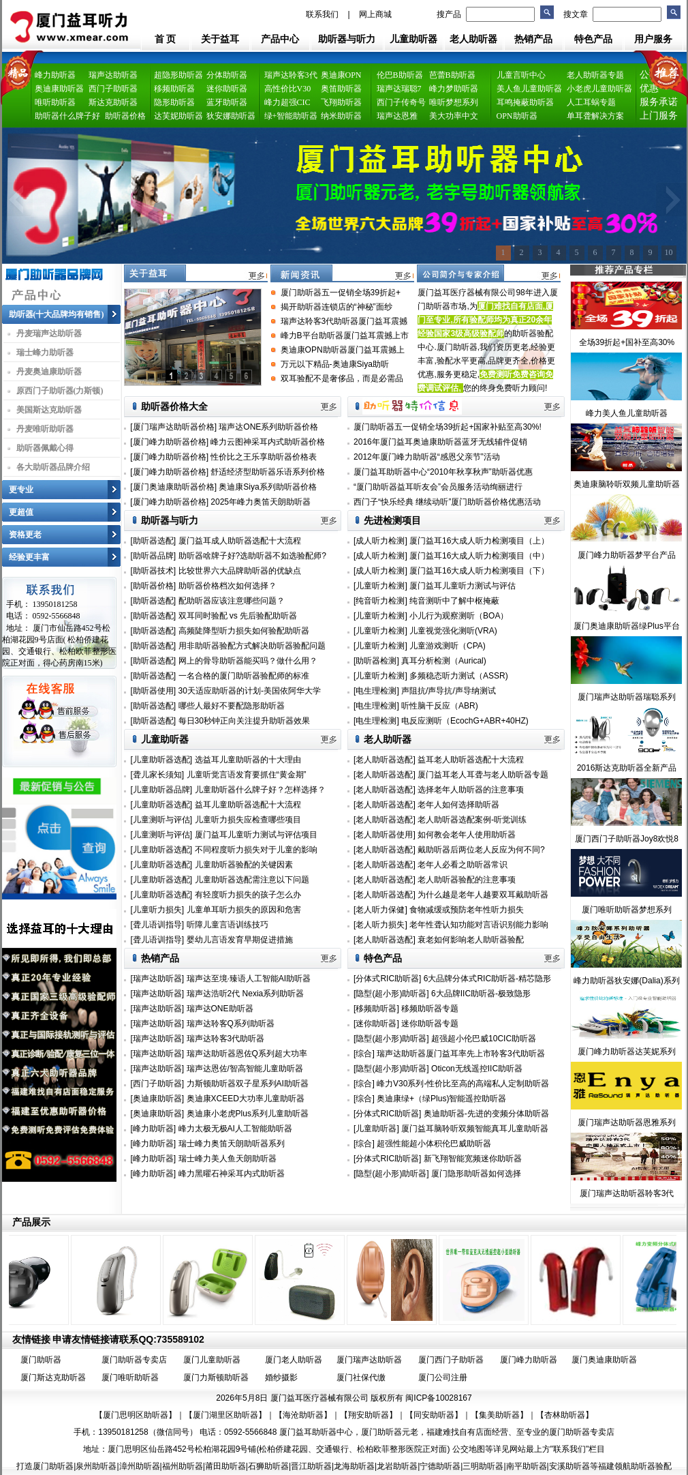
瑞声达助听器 (113, 75)
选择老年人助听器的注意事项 (471, 789)
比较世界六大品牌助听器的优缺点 (239, 571)
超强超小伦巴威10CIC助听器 (483, 1038)
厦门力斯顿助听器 (216, 1377)
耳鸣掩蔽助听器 (525, 102)
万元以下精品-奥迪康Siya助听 (335, 364)
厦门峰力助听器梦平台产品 (627, 555)
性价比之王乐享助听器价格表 (263, 457)
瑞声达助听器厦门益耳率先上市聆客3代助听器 (461, 1053)
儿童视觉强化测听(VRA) (453, 631)
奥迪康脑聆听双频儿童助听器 (627, 484)
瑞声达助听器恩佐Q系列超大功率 (247, 1053)
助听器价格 (125, 116)
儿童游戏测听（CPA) (447, 646)
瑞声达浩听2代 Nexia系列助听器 (245, 993)
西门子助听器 (113, 88)
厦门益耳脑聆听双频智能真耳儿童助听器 (474, 1128)
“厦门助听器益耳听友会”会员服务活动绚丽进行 (438, 487)
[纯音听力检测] (380, 601)
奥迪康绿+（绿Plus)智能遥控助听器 (441, 1098)
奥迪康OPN (341, 75)
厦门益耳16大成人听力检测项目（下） (479, 571)
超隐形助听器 (178, 75)
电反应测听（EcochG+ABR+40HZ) (465, 721)
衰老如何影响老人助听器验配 (471, 939)
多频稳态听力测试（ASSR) (458, 676)
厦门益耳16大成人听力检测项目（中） (479, 556)
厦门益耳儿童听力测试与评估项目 (256, 834)
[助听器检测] (376, 661)
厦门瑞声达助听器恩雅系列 (627, 1122)
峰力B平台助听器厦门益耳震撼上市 (345, 335)
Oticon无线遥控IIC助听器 (476, 1068)
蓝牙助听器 (226, 102)
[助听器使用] (153, 691)
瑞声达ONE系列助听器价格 (268, 427)
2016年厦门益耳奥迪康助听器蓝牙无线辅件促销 (440, 442)
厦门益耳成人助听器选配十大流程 (239, 541)
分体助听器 (226, 75)
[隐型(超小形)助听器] (391, 993)
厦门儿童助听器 (211, 1360)
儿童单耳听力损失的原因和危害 (244, 909)
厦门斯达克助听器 (53, 1377)
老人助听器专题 (595, 75)
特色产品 (593, 39)
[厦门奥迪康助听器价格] (173, 487)
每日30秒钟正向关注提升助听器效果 (244, 721)
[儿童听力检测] (380, 586)
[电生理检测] (376, 691)
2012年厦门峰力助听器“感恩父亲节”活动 (427, 457)
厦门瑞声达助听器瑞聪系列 (627, 697)
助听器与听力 (346, 39)
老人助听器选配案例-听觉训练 (472, 819)
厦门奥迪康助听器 (604, 1360)
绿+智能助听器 (291, 116)
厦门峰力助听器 (528, 1360)
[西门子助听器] (158, 1083)
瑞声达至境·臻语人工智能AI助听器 (249, 978)
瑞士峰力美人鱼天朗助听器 (227, 1158)
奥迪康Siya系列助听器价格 (267, 487)
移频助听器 (174, 88)
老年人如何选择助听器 (458, 804)
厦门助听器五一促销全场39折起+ (341, 292)
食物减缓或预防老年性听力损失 (466, 909)
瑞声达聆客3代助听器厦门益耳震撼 (344, 321)
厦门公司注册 (442, 1377)
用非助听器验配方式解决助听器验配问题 (252, 646)
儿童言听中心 (521, 75)
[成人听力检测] (380, 541)
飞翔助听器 (341, 102)
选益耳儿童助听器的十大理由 (248, 759)
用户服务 (653, 39)
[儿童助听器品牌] (162, 789)
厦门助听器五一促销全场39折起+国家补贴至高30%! (448, 427)
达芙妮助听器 (178, 116)
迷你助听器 (226, 88)
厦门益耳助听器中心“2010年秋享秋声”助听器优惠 (443, 472)
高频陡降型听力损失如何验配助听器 (243, 631)
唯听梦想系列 (453, 102)
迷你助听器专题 (429, 1023)
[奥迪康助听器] (158, 1098)
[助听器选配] (153, 541)
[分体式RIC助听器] (387, 978)
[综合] (364, 1053)
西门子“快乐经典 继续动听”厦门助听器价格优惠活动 (447, 502)
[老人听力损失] (381, 924)
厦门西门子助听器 (451, 1360)
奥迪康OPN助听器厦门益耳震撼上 (343, 350)
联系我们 (322, 14)
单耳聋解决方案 (595, 116)
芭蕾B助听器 (452, 75)
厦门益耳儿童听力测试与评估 (462, 586)
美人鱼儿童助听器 (529, 88)
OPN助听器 (517, 116)
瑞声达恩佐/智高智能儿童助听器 (245, 1068)
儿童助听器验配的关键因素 (244, 864)
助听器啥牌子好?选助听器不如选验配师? (252, 556)
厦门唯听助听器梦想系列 (627, 909)
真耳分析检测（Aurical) (443, 661)
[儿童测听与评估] (162, 819)
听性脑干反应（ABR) (439, 706)
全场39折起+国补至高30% (626, 342)
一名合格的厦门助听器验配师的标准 (243, 676)
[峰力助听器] (153, 1128)
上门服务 (659, 115)
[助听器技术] (153, 571)
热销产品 (533, 39)
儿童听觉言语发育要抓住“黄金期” (247, 774)
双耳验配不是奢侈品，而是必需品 (342, 378)
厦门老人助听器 (293, 1360)
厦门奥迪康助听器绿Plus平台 (626, 626)
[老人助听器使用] (386, 834)
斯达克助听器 (113, 102)
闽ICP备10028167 (438, 1398)
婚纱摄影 (281, 1377)
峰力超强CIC (287, 102)
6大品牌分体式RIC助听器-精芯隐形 (487, 978)
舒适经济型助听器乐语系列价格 (267, 472)
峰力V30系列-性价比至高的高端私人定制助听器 (463, 1083)
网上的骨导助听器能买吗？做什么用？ (247, 661)
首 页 (165, 39)
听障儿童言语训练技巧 (227, 924)
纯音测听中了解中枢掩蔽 (454, 601)
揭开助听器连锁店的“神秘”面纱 (336, 307)
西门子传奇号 (401, 102)
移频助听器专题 (429, 1008)
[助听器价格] (153, 586)
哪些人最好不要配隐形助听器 (231, 706)
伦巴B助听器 (400, 75)
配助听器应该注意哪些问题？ (231, 601)
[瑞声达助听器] (158, 978)
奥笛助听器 (341, 88)
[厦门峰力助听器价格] (169, 442)
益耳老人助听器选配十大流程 (471, 759)
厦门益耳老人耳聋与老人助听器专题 (483, 774)
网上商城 (375, 14)
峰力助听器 (55, 75)
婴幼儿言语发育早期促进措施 (240, 939)
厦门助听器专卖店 (134, 1360)
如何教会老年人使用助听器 (467, 834)
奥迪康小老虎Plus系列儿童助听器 (248, 1113)
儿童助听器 (413, 39)
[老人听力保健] (381, 909)
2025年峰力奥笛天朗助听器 (260, 502)
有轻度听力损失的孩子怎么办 (248, 894)
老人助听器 (473, 39)
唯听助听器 (55, 102)
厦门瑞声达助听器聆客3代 (627, 1193)
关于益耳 (220, 39)
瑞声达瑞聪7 (399, 88)
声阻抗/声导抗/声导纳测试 (448, 691)
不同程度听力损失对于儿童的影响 (256, 849)
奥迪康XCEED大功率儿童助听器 (245, 1098)
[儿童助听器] (376, 1128)
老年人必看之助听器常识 (462, 864)
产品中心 (280, 39)
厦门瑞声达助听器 (369, 1360)
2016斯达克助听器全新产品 (627, 768)
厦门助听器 (40, 1360)
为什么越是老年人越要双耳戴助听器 (483, 894)
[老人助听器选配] (386, 759)
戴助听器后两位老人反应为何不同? (481, 849)
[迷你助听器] (376, 1023)
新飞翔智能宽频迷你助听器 (473, 1158)
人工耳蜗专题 (591, 102)
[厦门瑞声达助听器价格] (173, 427)
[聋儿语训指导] (158, 924)
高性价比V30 (287, 88)
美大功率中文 (453, 116)
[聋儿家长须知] (158, 774)
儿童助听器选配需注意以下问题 (252, 879)
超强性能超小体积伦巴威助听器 (434, 1143)
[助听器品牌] (153, 556)
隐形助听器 (174, 102)
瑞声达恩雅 (397, 116)
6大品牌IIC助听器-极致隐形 (481, 993)
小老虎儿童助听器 (599, 88)
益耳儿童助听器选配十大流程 (248, 804)
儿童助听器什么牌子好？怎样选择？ (260, 789)
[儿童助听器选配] (162, 759)
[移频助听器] (376, 1008)
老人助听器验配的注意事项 (467, 879)
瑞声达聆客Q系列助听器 (231, 1023)
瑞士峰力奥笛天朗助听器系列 (231, 1143)
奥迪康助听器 (59, 88)
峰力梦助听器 (453, 88)
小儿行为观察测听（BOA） (458, 616)
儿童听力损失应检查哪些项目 (248, 819)
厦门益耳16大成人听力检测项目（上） (479, 541)
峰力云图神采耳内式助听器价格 (267, 442)
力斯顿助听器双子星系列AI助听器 (248, 1083)
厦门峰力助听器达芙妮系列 (627, 1051)
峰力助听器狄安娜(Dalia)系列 (626, 980)
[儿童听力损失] (158, 909)
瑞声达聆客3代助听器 (226, 1038)
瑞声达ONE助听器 (220, 1008)
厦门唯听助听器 (130, 1377)
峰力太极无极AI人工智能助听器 (235, 1128)
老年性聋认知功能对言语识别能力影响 (478, 924)
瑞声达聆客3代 (290, 75)
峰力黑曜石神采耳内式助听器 (231, 1173)
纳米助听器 (341, 116)
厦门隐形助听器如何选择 (476, 1173)
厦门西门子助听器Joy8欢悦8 (626, 839)
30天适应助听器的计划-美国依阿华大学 (249, 691)
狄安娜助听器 (230, 116)
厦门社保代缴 (361, 1377)
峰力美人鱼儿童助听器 (627, 413)
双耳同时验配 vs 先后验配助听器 (238, 616)
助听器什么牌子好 (67, 116)
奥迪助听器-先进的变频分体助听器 (486, 1113)
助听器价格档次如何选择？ (227, 586)
